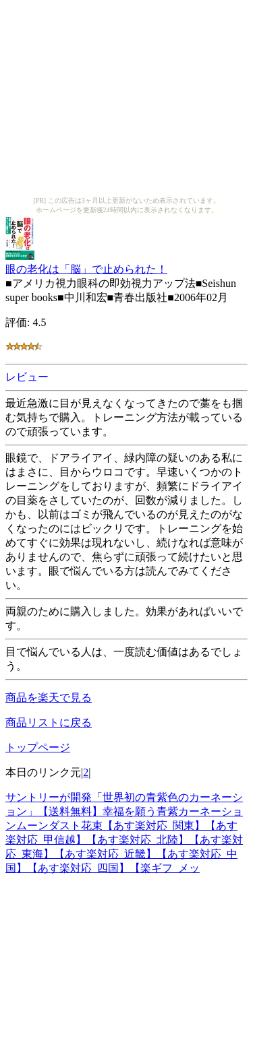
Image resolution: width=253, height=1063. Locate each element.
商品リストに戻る (48, 722)
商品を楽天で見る (48, 697)
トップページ (37, 747)
